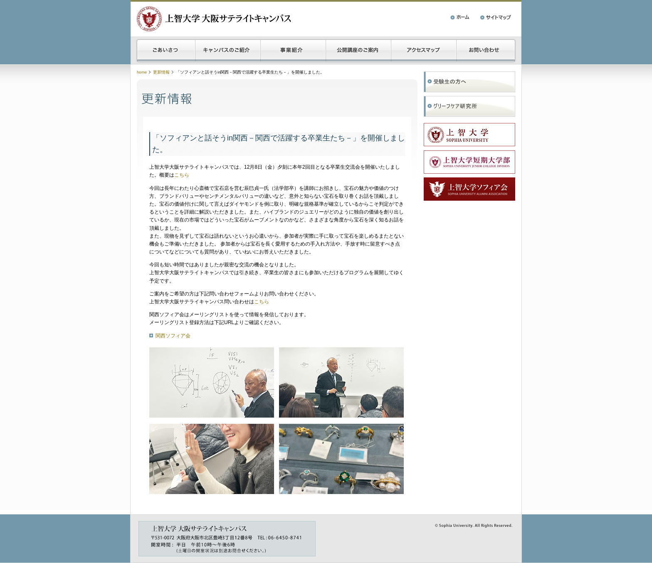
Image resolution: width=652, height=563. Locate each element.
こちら (181, 175)
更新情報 (161, 72)
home (142, 72)
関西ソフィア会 (173, 336)
